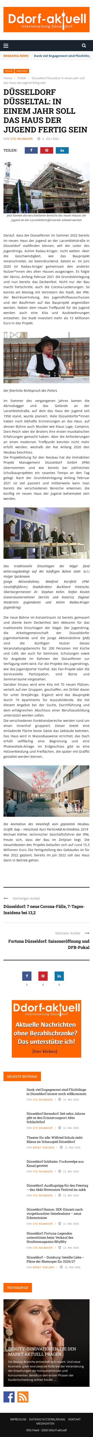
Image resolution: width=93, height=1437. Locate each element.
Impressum (18, 1419)
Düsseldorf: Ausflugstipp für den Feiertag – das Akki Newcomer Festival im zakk (57, 1187)
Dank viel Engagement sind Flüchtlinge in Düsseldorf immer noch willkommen (56, 1091)
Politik (8, 71)
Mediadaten (45, 1423)
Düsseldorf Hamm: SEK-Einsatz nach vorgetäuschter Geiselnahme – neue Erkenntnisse (55, 1213)
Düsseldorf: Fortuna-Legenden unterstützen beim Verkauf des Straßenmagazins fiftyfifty (50, 1237)
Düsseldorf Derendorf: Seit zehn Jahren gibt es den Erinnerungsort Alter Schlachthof (56, 1117)
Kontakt (74, 1419)
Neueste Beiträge (22, 1076)
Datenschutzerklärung (47, 1419)
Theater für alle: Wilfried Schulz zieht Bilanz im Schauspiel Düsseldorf (55, 1139)
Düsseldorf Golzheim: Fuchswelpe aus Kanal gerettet (55, 1163)
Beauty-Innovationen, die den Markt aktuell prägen (42, 1351)
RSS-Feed (32, 1430)
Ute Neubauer (21, 139)
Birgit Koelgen (43, 1147)
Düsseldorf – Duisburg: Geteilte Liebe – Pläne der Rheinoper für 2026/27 (55, 1259)
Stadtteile (21, 71)
